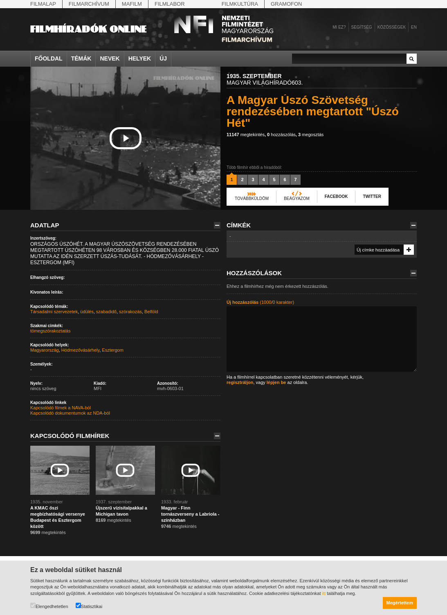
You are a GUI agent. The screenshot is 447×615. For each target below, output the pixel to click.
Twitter (372, 196)
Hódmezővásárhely (80, 350)
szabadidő (106, 311)
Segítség (361, 27)
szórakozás (130, 311)
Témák (81, 58)
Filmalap (43, 4)
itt (324, 593)
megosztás (310, 134)
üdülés (86, 311)
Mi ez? (339, 27)
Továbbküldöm (252, 198)
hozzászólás (281, 134)
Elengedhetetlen (49, 606)
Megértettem (399, 602)
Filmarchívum (89, 4)
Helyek (139, 58)
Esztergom (113, 350)
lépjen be (276, 382)
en (414, 27)
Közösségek (391, 27)
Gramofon (286, 4)
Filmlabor (170, 4)
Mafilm (132, 4)
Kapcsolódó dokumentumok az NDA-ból (70, 413)
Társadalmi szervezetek (54, 311)
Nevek (109, 58)
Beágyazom (297, 198)
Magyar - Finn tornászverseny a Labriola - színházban (190, 514)
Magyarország (44, 350)
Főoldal (49, 58)
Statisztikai (89, 606)
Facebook (336, 196)
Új (163, 58)
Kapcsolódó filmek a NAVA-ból (60, 407)
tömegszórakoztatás (50, 330)
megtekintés (246, 134)
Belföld (151, 311)
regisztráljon (240, 382)
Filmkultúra (240, 4)
